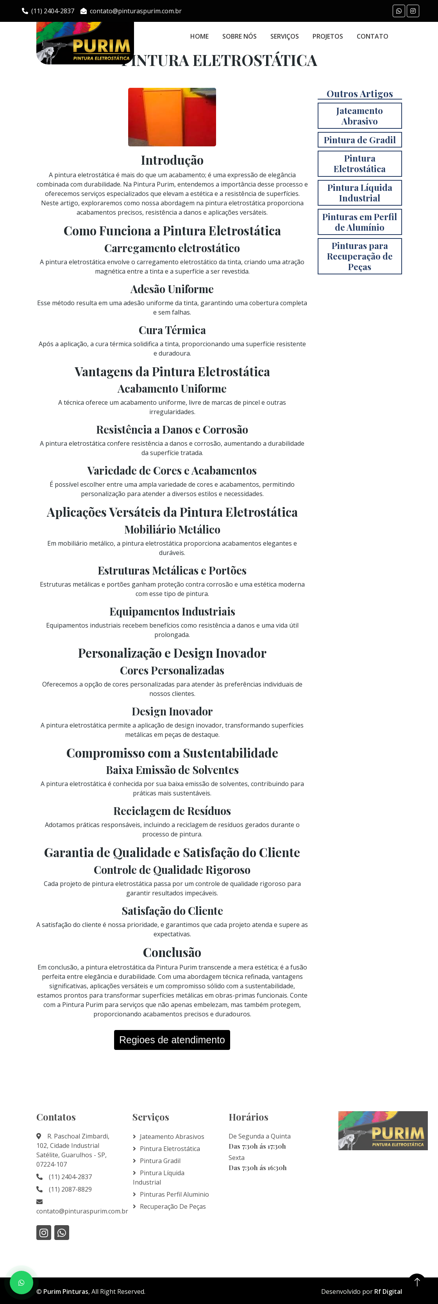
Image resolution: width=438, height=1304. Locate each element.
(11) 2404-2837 (48, 11)
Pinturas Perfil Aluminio (174, 1194)
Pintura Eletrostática (170, 1148)
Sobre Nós (239, 36)
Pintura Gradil (160, 1160)
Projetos (328, 36)
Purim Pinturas (65, 1291)
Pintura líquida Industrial (158, 1178)
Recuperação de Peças (173, 1206)
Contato (372, 36)
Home (199, 36)
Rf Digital (388, 1291)
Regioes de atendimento (172, 1039)
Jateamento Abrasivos (172, 1136)
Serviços (284, 36)
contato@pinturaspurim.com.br (131, 11)
